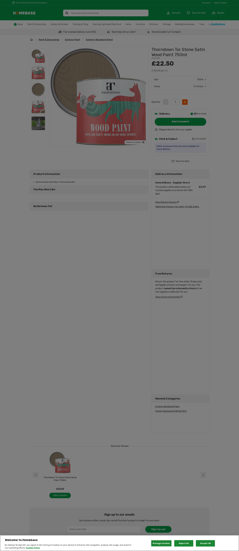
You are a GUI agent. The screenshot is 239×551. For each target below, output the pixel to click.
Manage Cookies (161, 543)
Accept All (205, 543)
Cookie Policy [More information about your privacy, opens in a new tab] (33, 548)
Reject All (184, 543)
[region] (119, 543)
